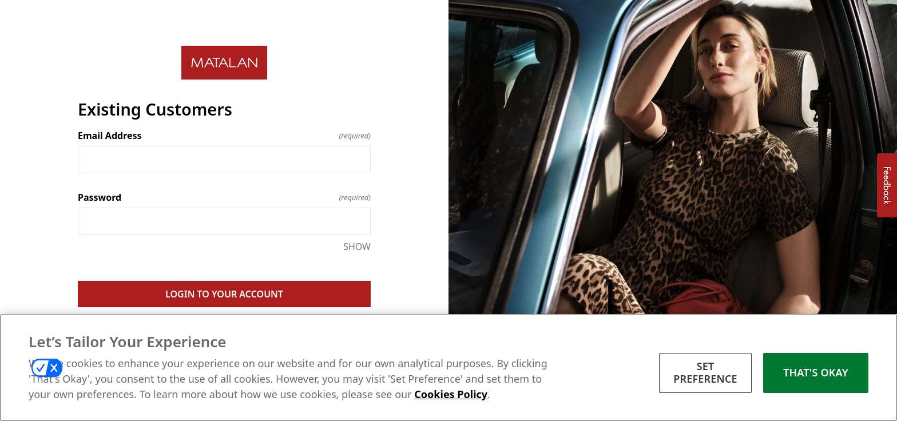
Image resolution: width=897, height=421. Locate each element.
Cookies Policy (450, 396)
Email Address (224, 135)
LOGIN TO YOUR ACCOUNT (224, 294)
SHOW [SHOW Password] (357, 246)
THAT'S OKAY (815, 375)
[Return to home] (224, 63)
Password (224, 197)
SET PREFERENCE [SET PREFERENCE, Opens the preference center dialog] (705, 375)
